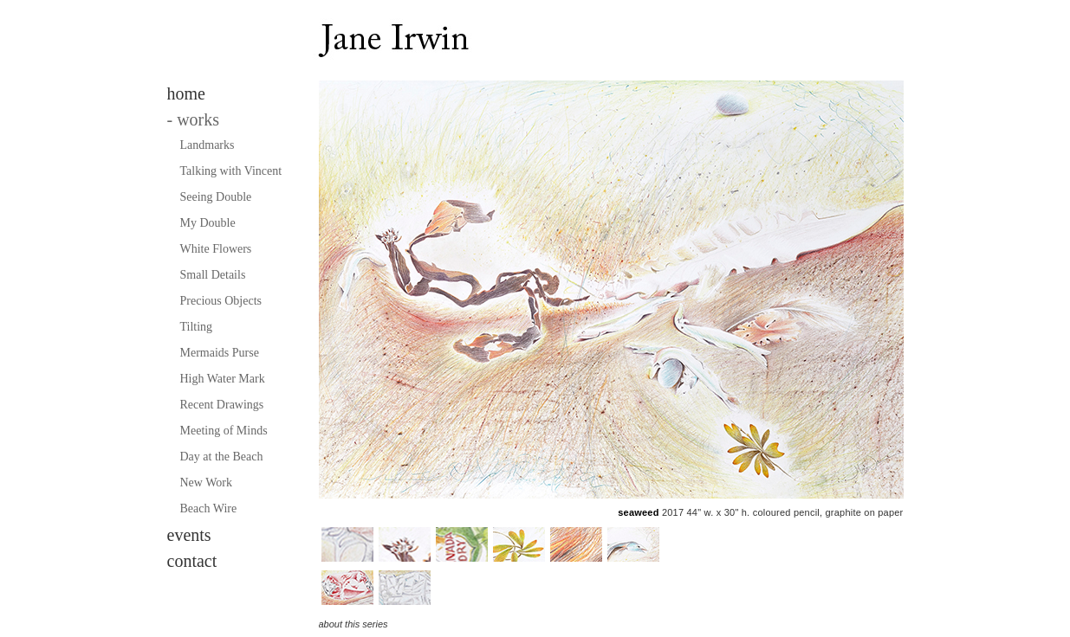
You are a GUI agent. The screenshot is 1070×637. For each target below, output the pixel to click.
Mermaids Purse (219, 352)
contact (192, 560)
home (186, 93)
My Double (208, 222)
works (193, 119)
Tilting (196, 326)
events (189, 534)
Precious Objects (221, 300)
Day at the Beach (221, 456)
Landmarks (207, 144)
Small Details (213, 274)
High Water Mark (222, 378)
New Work (206, 482)
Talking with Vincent (231, 170)
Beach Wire (208, 508)
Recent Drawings (222, 404)
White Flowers (216, 248)
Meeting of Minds (224, 430)
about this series (353, 624)
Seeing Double (216, 196)
